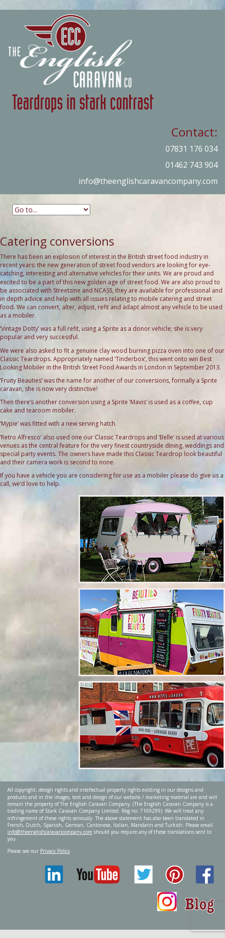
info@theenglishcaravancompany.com (148, 181)
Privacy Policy (55, 850)
